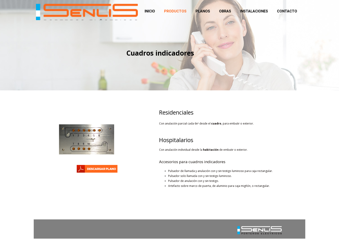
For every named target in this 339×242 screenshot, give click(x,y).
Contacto (287, 11)
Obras (225, 11)
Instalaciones (254, 11)
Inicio (150, 11)
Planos (203, 11)
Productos (175, 11)
